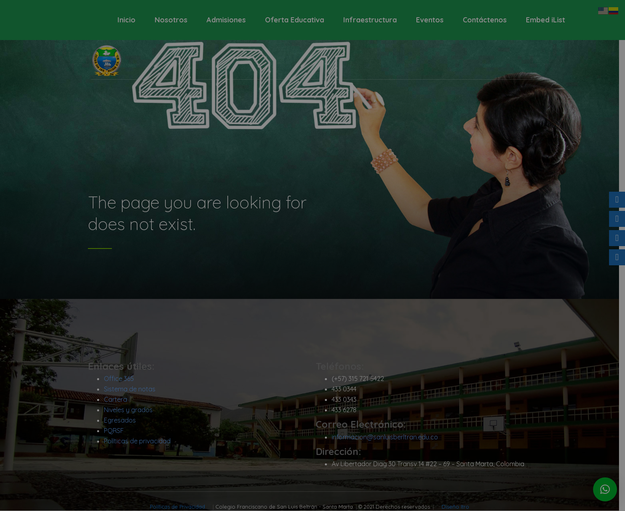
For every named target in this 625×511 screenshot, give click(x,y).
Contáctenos (485, 19)
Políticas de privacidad (140, 441)
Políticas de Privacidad (181, 507)
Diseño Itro (458, 507)
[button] (605, 489)
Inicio (126, 19)
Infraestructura (370, 19)
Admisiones (226, 19)
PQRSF (117, 431)
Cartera (118, 400)
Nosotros (171, 19)
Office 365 (122, 379)
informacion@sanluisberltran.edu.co (387, 437)
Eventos (430, 19)
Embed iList (545, 19)
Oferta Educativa (294, 19)
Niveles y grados (131, 410)
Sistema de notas (132, 389)
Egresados (123, 421)
